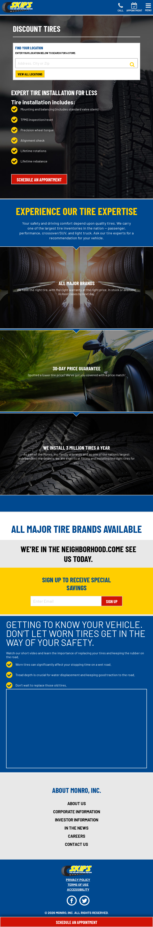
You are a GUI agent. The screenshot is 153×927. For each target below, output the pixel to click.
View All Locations (30, 74)
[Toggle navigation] (148, 7)
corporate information (76, 811)
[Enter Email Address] (66, 601)
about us (76, 803)
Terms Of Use (78, 884)
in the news (76, 827)
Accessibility (78, 889)
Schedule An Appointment (76, 922)
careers (76, 836)
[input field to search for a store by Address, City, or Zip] (76, 63)
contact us (76, 844)
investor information (76, 819)
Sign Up (111, 601)
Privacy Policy (78, 880)
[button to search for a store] (132, 64)
